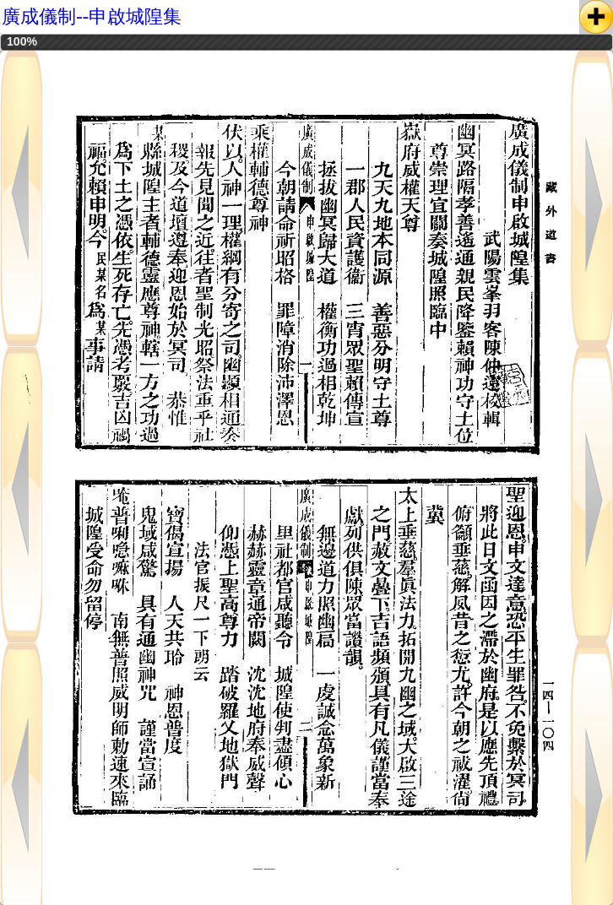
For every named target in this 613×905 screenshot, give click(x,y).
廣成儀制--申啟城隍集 (92, 16)
